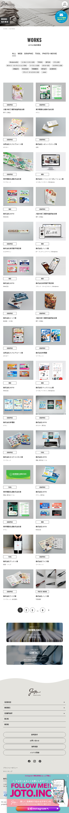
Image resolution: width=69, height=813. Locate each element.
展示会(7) (43, 69)
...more (44, 72)
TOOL (38, 54)
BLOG (7, 715)
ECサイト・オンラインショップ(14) (16, 65)
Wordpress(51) (14, 62)
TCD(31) (40, 62)
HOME (6, 29)
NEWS (7, 720)
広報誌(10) (16, 69)
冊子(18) (48, 62)
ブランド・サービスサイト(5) (31, 72)
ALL (14, 54)
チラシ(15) (56, 62)
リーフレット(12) (34, 65)
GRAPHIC (28, 54)
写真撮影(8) (35, 69)
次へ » (49, 606)
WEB (20, 54)
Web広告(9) (25, 69)
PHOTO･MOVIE (49, 54)
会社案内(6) (53, 69)
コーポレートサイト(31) (27, 62)
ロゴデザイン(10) (57, 65)
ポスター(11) (45, 65)
